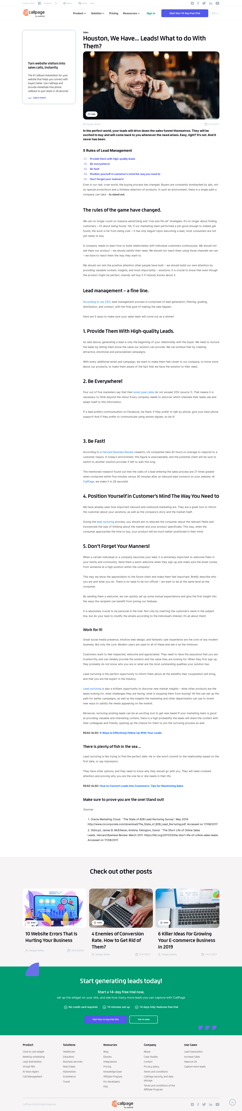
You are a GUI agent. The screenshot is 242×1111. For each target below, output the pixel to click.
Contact (148, 1061)
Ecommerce (69, 1076)
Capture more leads (195, 1066)
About (147, 1051)
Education (68, 1056)
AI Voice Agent (31, 1071)
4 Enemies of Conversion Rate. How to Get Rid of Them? (118, 940)
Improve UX (190, 1061)
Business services (72, 1061)
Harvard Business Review (118, 452)
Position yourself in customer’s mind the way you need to (125, 174)
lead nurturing (105, 521)
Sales (85, 32)
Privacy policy (151, 1066)
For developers (111, 1081)
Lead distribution (32, 1061)
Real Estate (69, 1066)
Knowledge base (112, 1071)
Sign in (151, 13)
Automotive (69, 1071)
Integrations (110, 1061)
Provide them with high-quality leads (112, 158)
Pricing (107, 1066)
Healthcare (69, 1051)
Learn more (37, 97)
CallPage (88, 481)
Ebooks (107, 1056)
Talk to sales (144, 1019)
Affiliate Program (112, 1076)
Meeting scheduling (34, 1056)
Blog (105, 1051)
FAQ (105, 1086)
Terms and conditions (156, 1071)
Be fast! (94, 169)
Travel (66, 1081)
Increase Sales (192, 1056)
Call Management (32, 1076)
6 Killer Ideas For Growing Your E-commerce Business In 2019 (186, 940)
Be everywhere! (100, 163)
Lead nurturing (92, 688)
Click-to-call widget (33, 1051)
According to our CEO (96, 301)
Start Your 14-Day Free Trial (185, 13)
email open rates (144, 392)
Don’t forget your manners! (107, 179)
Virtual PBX (29, 1066)
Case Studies (151, 1056)
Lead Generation (193, 1051)
